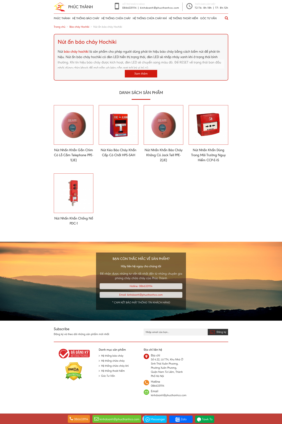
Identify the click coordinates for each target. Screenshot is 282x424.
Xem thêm (141, 73)
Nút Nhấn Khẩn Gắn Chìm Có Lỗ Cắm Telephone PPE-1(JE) (73, 155)
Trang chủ (59, 26)
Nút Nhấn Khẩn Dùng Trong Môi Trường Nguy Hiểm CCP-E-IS (208, 155)
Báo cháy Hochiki (79, 26)
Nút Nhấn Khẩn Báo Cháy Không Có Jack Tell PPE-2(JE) (164, 155)
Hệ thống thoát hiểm (183, 18)
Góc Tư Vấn (208, 18)
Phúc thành (62, 18)
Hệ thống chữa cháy (116, 18)
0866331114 (130, 7)
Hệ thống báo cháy (85, 18)
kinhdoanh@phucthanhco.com (159, 7)
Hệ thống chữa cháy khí (150, 18)
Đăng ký (218, 332)
